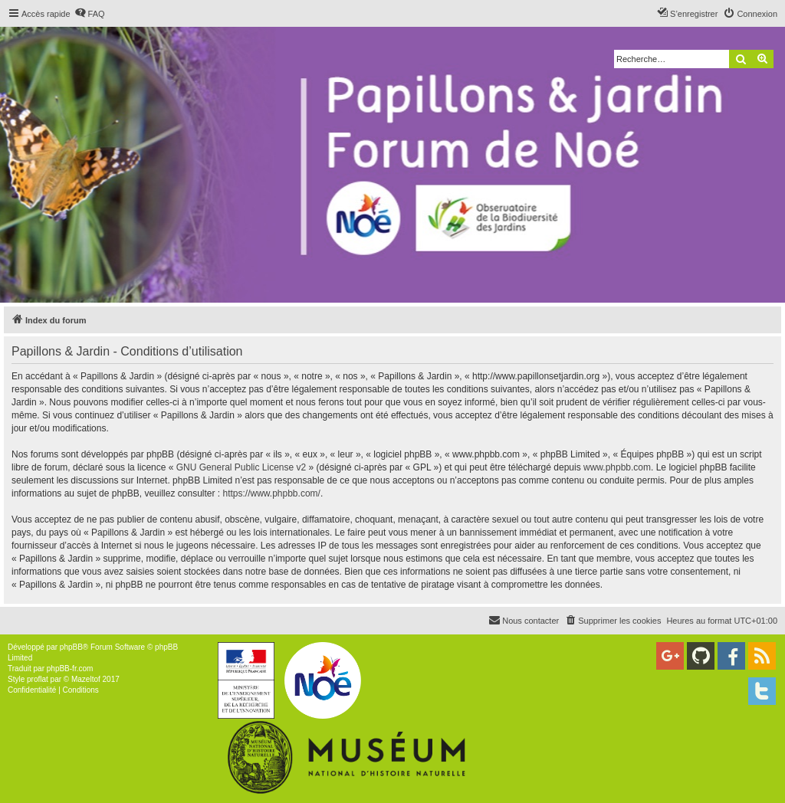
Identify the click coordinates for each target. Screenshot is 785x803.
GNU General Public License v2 (241, 467)
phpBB (71, 647)
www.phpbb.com (617, 467)
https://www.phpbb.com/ (271, 493)
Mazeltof (85, 679)
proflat (37, 679)
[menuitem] (89, 14)
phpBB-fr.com (70, 668)
